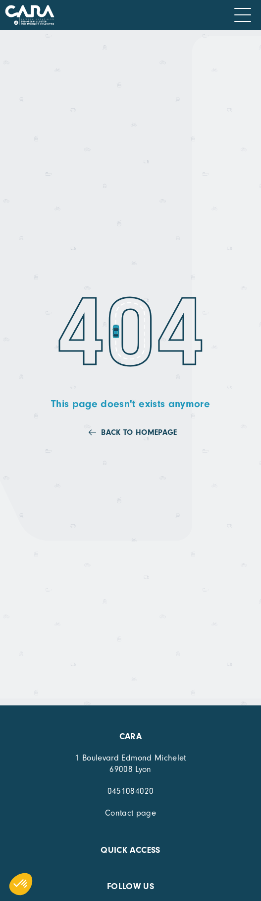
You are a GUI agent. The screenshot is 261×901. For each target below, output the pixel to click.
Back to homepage (139, 432)
